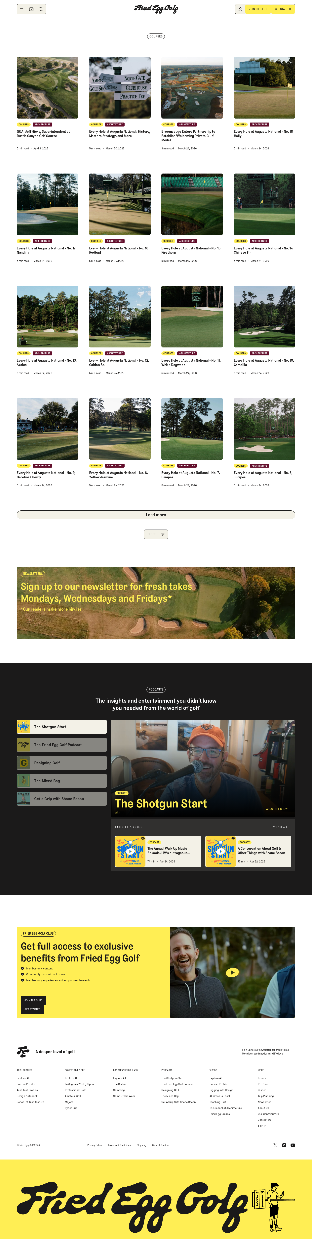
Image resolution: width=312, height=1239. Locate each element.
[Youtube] (293, 1145)
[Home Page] (156, 9)
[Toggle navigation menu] (21, 9)
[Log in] (240, 9)
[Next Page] (156, 514)
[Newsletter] (31, 9)
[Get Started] (283, 9)
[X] (275, 1145)
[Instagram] (284, 1145)
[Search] (40, 9)
